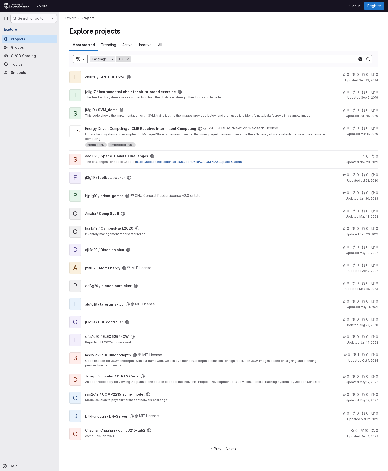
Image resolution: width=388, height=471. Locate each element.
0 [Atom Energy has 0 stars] (345, 265)
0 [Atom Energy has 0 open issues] (374, 265)
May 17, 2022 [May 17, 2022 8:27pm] (369, 382)
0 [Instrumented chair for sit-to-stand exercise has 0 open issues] (374, 92)
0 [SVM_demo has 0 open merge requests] (365, 110)
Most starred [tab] (84, 45)
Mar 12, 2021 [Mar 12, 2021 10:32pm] (369, 419)
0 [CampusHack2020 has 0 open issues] (374, 228)
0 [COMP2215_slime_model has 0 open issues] (374, 394)
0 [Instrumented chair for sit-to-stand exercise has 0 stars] (345, 92)
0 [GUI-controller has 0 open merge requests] (365, 319)
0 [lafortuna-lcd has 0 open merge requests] (365, 301)
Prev (215, 449)
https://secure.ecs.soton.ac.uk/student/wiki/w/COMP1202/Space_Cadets (189, 162)
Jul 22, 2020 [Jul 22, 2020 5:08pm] (369, 180)
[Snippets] (29, 72)
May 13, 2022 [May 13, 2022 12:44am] (368, 216)
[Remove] (128, 59)
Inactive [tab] (145, 45)
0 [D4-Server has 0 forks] (355, 413)
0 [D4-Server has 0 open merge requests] (365, 413)
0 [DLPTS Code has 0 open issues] (374, 376)
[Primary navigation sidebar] (6, 18)
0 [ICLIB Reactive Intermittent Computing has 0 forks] (355, 128)
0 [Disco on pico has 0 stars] (345, 247)
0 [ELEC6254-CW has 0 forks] (355, 337)
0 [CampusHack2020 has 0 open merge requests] (365, 228)
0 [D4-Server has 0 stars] (345, 413)
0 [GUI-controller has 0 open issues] (374, 319)
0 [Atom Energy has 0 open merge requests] (365, 265)
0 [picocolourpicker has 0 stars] (345, 283)
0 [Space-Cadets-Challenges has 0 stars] (365, 156)
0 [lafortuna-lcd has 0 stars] (345, 301)
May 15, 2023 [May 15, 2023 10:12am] (368, 289)
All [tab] (160, 45)
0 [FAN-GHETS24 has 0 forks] (355, 74)
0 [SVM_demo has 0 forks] (355, 110)
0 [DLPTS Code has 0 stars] (345, 376)
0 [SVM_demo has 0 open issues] (374, 110)
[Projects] (29, 39)
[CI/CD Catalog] (29, 56)
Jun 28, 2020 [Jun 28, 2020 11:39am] (369, 116)
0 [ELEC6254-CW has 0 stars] (345, 337)
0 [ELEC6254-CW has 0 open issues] (374, 337)
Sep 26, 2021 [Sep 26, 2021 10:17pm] (369, 234)
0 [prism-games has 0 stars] (345, 193)
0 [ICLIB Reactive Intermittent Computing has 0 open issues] (374, 128)
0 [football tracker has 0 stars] (345, 175)
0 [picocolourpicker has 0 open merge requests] (365, 283)
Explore (41, 6)
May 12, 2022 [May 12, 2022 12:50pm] (369, 400)
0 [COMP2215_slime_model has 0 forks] (355, 394)
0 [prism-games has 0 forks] (355, 193)
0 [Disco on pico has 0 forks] (355, 247)
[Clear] (360, 59)
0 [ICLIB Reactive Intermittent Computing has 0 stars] (345, 128)
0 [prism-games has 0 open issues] (374, 193)
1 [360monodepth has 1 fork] (356, 355)
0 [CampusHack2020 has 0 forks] (355, 228)
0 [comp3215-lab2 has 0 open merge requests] (374, 430)
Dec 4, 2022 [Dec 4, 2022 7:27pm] (369, 436)
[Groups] (29, 47)
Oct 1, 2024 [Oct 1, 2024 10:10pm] (370, 360)
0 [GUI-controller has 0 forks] (355, 319)
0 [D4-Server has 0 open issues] (374, 413)
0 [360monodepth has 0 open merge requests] (365, 355)
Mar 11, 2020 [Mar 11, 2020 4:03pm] (369, 134)
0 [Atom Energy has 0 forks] (355, 265)
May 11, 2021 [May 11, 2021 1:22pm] (369, 307)
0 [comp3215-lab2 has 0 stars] (354, 430)
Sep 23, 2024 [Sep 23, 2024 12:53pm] (368, 80)
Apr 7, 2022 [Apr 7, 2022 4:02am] (370, 271)
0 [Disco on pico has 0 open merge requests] (365, 247)
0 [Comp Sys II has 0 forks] (355, 211)
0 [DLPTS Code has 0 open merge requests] (365, 376)
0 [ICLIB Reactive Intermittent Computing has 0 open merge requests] (365, 128)
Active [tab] (127, 45)
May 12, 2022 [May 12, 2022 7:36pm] (369, 253)
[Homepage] (17, 6)
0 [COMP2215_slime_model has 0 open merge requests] (365, 394)
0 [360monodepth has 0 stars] (346, 355)
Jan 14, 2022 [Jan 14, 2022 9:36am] (369, 342)
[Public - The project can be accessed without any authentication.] (129, 77)
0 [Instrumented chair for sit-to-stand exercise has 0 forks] (355, 92)
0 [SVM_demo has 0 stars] (345, 110)
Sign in (354, 6)
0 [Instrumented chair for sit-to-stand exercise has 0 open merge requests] (365, 92)
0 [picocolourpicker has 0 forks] (355, 283)
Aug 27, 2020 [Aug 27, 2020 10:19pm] (368, 325)
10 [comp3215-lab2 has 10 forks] (364, 430)
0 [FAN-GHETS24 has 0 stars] (345, 74)
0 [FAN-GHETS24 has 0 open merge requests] (365, 74)
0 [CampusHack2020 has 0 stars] (345, 228)
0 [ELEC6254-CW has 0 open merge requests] (365, 337)
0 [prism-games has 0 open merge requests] (365, 193)
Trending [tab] (108, 45)
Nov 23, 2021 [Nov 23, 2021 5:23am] (369, 162)
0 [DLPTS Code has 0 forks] (355, 376)
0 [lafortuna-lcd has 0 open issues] (374, 301)
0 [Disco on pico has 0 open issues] (374, 247)
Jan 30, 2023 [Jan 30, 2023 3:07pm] (368, 198)
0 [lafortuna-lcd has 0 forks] (355, 301)
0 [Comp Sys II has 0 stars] (345, 211)
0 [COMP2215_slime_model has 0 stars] (345, 394)
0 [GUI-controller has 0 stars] (345, 319)
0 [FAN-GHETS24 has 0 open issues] (374, 74)
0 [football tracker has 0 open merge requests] (365, 175)
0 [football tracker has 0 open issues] (374, 175)
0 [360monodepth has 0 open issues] (374, 355)
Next (232, 449)
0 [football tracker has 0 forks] (355, 175)
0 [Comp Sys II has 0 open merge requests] (365, 211)
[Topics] (29, 64)
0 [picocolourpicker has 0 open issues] (374, 283)
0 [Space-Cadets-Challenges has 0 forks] (374, 156)
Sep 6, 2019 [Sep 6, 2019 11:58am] (369, 97)
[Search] (244, 59)
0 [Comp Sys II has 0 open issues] (374, 211)
